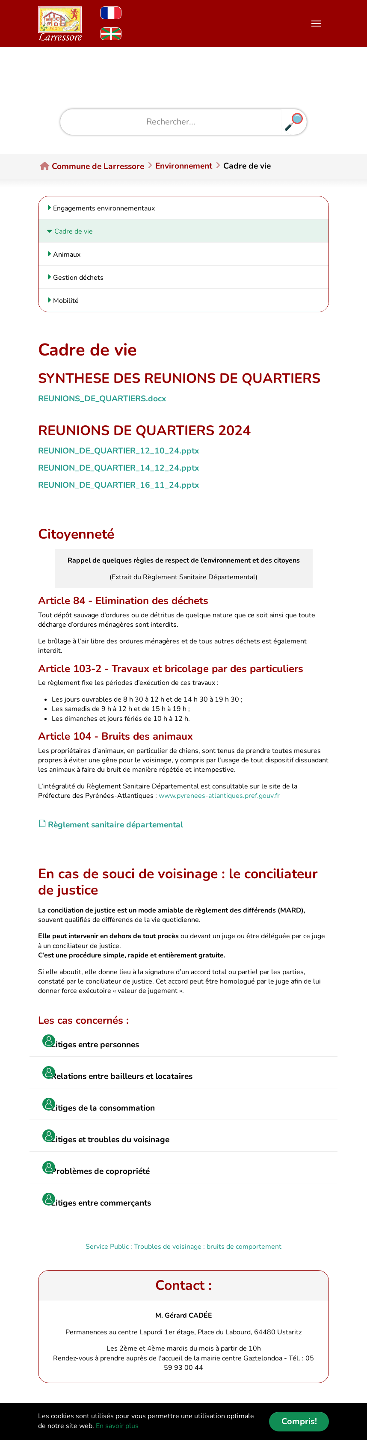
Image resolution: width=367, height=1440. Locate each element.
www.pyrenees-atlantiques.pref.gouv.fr (219, 795)
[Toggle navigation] (316, 23)
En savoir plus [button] (117, 1426)
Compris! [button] (299, 1421)
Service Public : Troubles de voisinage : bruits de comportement (183, 1246)
